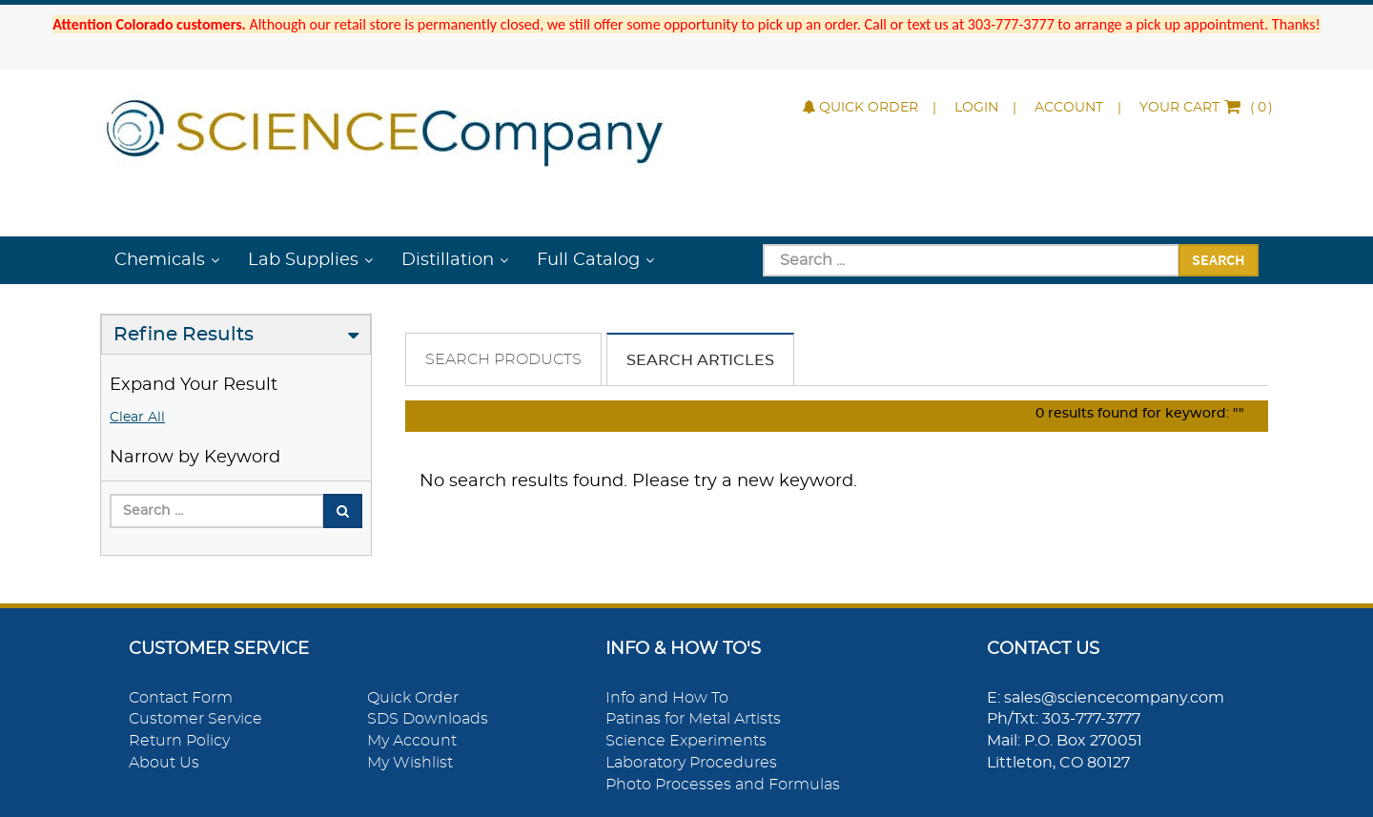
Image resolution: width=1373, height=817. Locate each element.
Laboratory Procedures (691, 762)
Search (1218, 259)
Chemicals (159, 260)
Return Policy (179, 740)
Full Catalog (588, 260)
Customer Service (195, 718)
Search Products (503, 359)
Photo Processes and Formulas (722, 784)
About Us (164, 762)
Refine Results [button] (183, 334)
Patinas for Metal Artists (693, 718)
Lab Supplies (303, 260)
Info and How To (666, 697)
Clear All (137, 417)
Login (976, 107)
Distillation (447, 260)
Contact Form (181, 697)
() (1206, 107)
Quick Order (860, 107)
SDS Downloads (427, 718)
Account (1069, 107)
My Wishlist (410, 762)
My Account (412, 740)
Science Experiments (686, 740)
